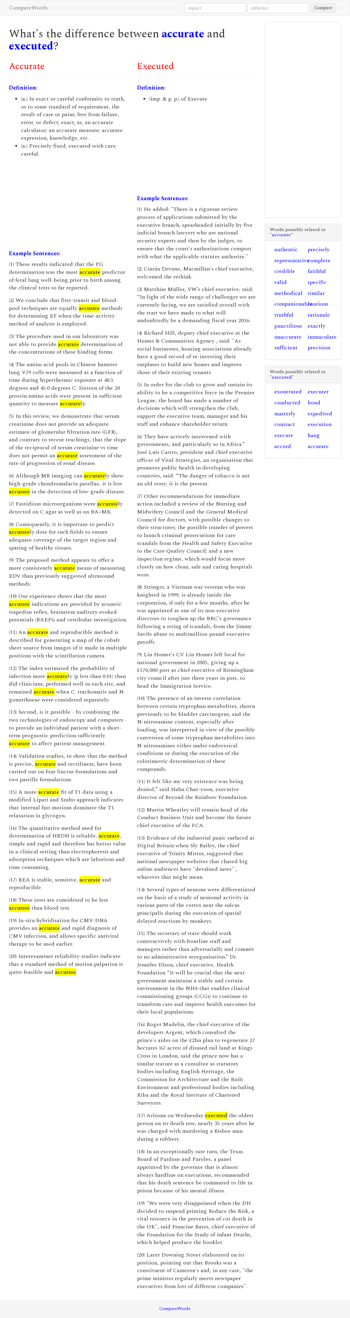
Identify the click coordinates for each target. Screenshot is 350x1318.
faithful (317, 271)
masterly (284, 414)
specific (317, 282)
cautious (318, 304)
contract (284, 424)
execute (283, 435)
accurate (183, 34)
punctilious (288, 326)
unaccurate (287, 337)
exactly (316, 326)
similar (316, 293)
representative (291, 260)
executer (318, 392)
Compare (323, 8)
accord (282, 446)
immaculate (322, 337)
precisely (319, 249)
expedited (320, 414)
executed (31, 46)
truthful (284, 315)
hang (314, 435)
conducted (287, 403)
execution (320, 424)
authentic (286, 249)
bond (314, 403)
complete (319, 260)
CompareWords (28, 8)
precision (319, 348)
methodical (288, 293)
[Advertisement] (68, 204)
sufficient (286, 348)
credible (284, 271)
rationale (319, 315)
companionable (293, 304)
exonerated (288, 392)
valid (280, 282)
